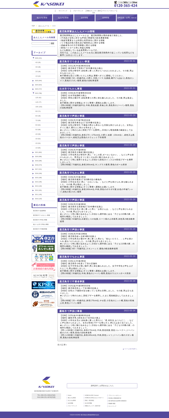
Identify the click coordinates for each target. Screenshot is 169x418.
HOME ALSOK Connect (92, 395)
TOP (33, 26)
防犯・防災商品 (89, 400)
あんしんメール (43, 26)
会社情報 (84, 18)
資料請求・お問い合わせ (127, 18)
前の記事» (62, 345)
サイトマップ (63, 11)
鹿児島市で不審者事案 (72, 281)
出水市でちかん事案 (70, 88)
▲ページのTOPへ (130, 349)
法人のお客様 (63, 18)
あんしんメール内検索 (44, 37)
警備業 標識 (111, 403)
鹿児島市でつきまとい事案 (74, 61)
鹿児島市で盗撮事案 (39, 211)
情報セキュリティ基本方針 (92, 406)
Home (69, 395)
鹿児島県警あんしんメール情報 (77, 31)
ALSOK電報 (88, 403)
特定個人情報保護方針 (114, 398)
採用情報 (105, 18)
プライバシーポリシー (109, 11)
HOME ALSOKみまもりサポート (94, 397)
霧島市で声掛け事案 (70, 311)
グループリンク (78, 11)
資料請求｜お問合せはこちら (102, 386)
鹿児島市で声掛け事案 (72, 116)
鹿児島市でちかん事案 (72, 172)
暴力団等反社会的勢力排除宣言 (117, 400)
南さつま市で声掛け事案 (41, 224)
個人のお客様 (42, 18)
